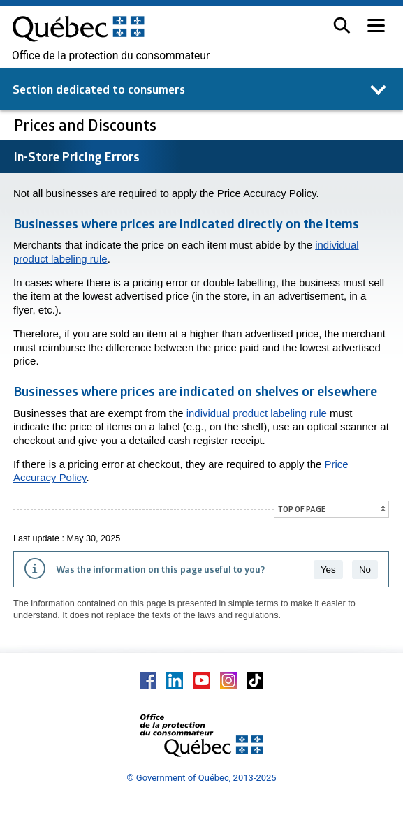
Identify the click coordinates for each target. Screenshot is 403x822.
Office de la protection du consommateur (111, 56)
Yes (328, 569)
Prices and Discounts (87, 125)
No (365, 569)
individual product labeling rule (256, 413)
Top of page (301, 509)
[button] (341, 25)
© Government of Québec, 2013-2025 (201, 777)
